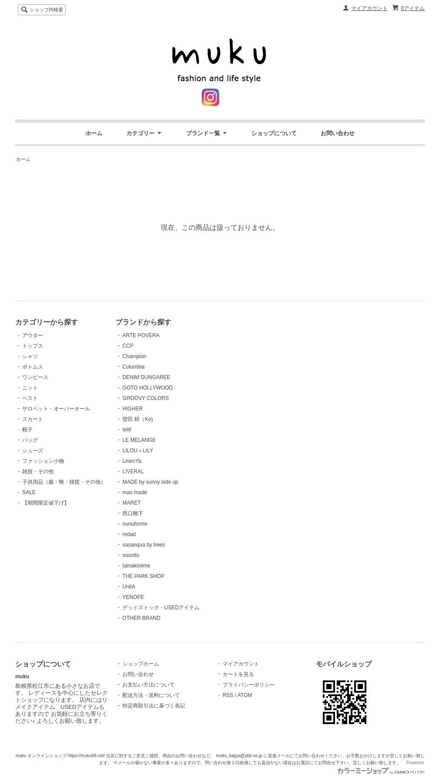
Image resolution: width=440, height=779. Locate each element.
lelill (126, 430)
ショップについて (274, 133)
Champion (134, 356)
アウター (32, 335)
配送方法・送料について (151, 695)
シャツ (30, 356)
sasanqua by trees (143, 545)
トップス (32, 346)
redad (129, 534)
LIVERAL (133, 471)
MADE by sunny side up (150, 482)
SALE (29, 492)
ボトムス (32, 367)
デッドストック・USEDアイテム (161, 608)
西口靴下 (132, 513)
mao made (134, 492)
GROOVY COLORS (145, 398)
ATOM (244, 695)
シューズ (32, 451)
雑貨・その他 (38, 471)
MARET (131, 503)
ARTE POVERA (140, 335)
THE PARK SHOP (143, 576)
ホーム (93, 133)
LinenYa (131, 461)
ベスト (30, 398)
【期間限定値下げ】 (45, 503)
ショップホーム (140, 664)
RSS (228, 695)
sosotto (130, 555)
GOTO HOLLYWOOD (147, 388)
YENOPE (133, 597)
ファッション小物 (43, 461)
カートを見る (238, 674)
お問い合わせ (338, 133)
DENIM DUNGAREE (146, 377)
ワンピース (35, 377)
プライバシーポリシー (249, 685)
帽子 (27, 430)
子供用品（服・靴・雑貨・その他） (64, 482)
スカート (32, 419)
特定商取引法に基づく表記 (153, 706)
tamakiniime (136, 566)
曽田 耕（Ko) (137, 419)
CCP (127, 346)
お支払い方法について (148, 685)
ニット (30, 388)
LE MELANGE (139, 440)
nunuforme (134, 524)
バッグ (30, 440)
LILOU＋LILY (137, 451)
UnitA (128, 587)
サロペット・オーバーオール (56, 409)
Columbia (133, 367)
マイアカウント (369, 8)
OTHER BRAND (141, 618)
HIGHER (132, 409)
